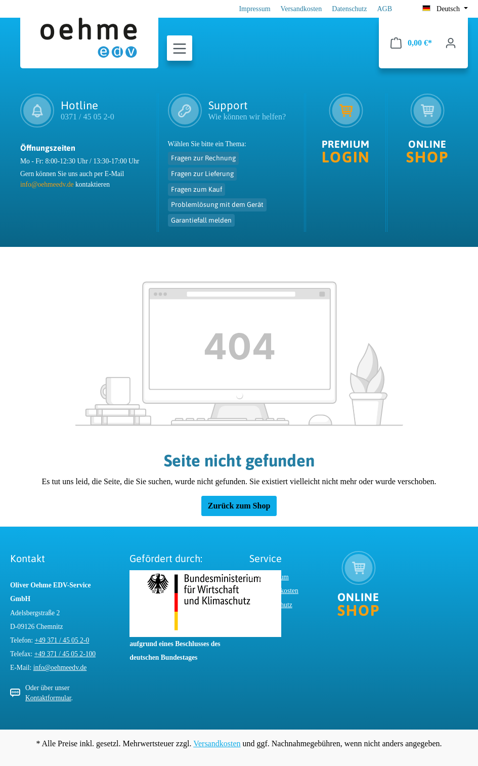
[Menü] (179, 48)
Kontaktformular (48, 698)
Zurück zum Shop (239, 505)
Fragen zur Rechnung (203, 158)
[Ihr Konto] (451, 43)
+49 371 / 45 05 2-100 (65, 654)
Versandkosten (301, 9)
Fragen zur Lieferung (202, 173)
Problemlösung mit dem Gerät (217, 204)
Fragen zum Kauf (196, 189)
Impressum (254, 9)
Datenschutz (349, 9)
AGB (384, 9)
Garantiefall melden (201, 220)
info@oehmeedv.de (47, 184)
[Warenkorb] (411, 43)
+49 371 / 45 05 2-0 (62, 640)
